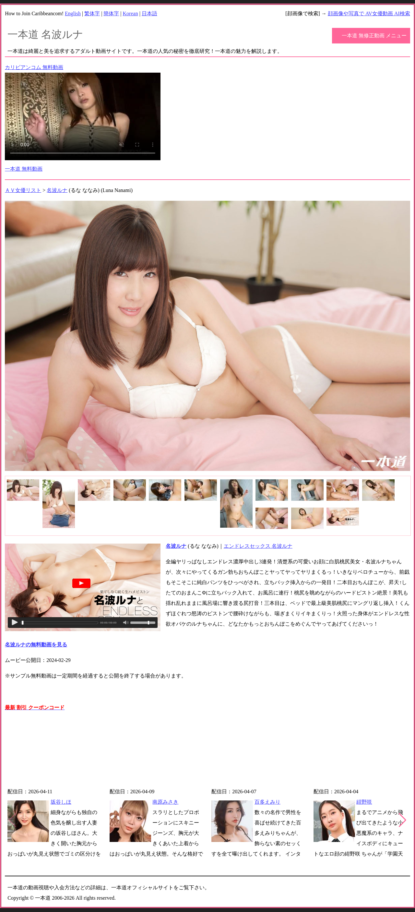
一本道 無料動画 (23, 169)
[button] (402, 820)
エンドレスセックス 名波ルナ (258, 546)
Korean (130, 13)
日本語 (149, 13)
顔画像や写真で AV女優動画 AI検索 (369, 13)
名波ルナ (57, 190)
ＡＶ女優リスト (23, 190)
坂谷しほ (61, 802)
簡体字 (111, 13)
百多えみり (267, 802)
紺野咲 (364, 802)
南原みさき (165, 802)
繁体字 (92, 13)
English (73, 13)
